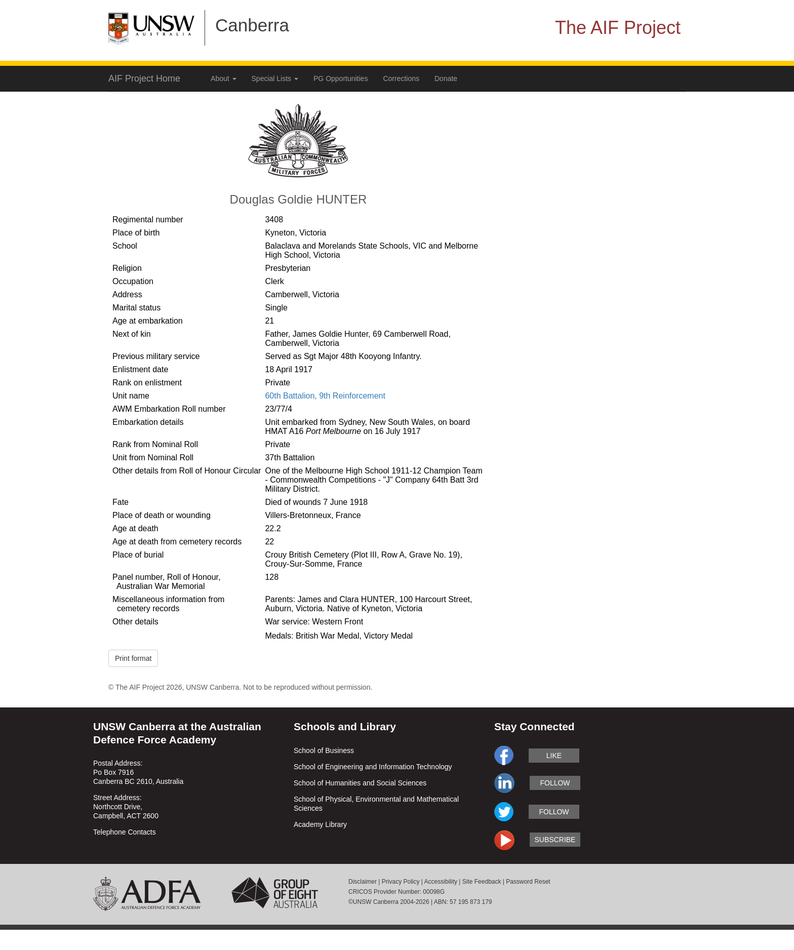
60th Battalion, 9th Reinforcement (325, 395)
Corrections (401, 78)
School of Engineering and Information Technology (373, 767)
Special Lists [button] (275, 78)
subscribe (555, 840)
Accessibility (440, 881)
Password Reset (528, 881)
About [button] (223, 78)
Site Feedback (481, 881)
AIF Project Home (144, 78)
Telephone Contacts (124, 832)
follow (555, 783)
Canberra (252, 25)
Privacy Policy (401, 881)
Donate (445, 78)
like (554, 755)
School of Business (324, 750)
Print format (133, 658)
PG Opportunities (340, 78)
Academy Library (320, 824)
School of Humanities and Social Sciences (360, 783)
